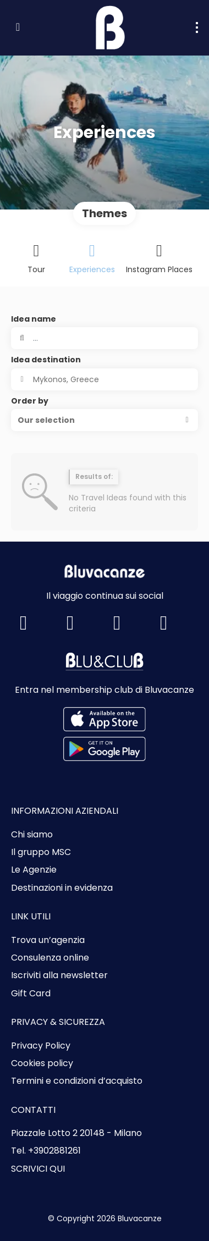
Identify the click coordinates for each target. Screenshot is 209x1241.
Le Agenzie (34, 870)
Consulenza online (50, 958)
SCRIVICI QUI (38, 1169)
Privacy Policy (40, 1046)
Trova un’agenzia (48, 940)
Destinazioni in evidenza (62, 888)
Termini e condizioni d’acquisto (76, 1081)
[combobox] (104, 379)
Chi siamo (32, 835)
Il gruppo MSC (41, 852)
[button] (104, 420)
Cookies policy (42, 1063)
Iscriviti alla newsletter (59, 975)
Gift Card (31, 994)
